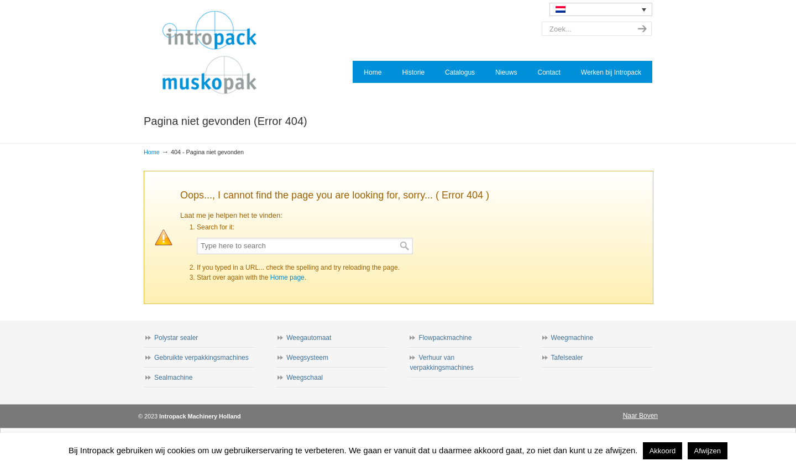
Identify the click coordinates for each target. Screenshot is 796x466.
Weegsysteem (307, 358)
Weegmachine (572, 338)
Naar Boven (640, 416)
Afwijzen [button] (707, 451)
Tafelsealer (567, 358)
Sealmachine (173, 377)
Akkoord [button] (663, 451)
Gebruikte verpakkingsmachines (201, 358)
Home (152, 152)
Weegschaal (304, 377)
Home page (287, 277)
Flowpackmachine (445, 338)
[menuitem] (600, 9)
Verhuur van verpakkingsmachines (441, 362)
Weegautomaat (308, 338)
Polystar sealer (176, 338)
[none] (600, 9)
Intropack (214, 53)
